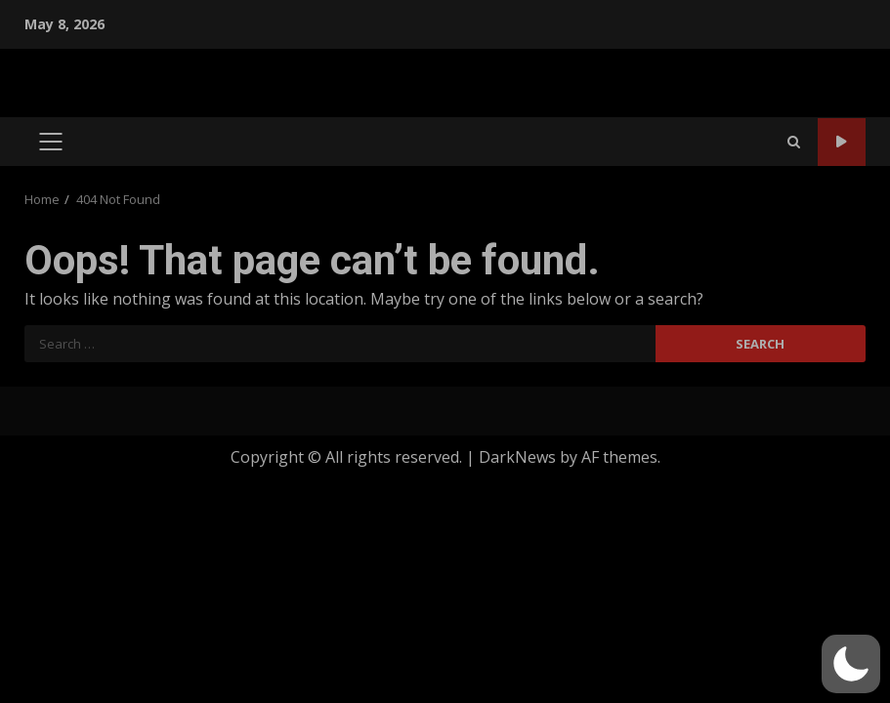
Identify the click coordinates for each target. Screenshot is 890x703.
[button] (851, 664)
